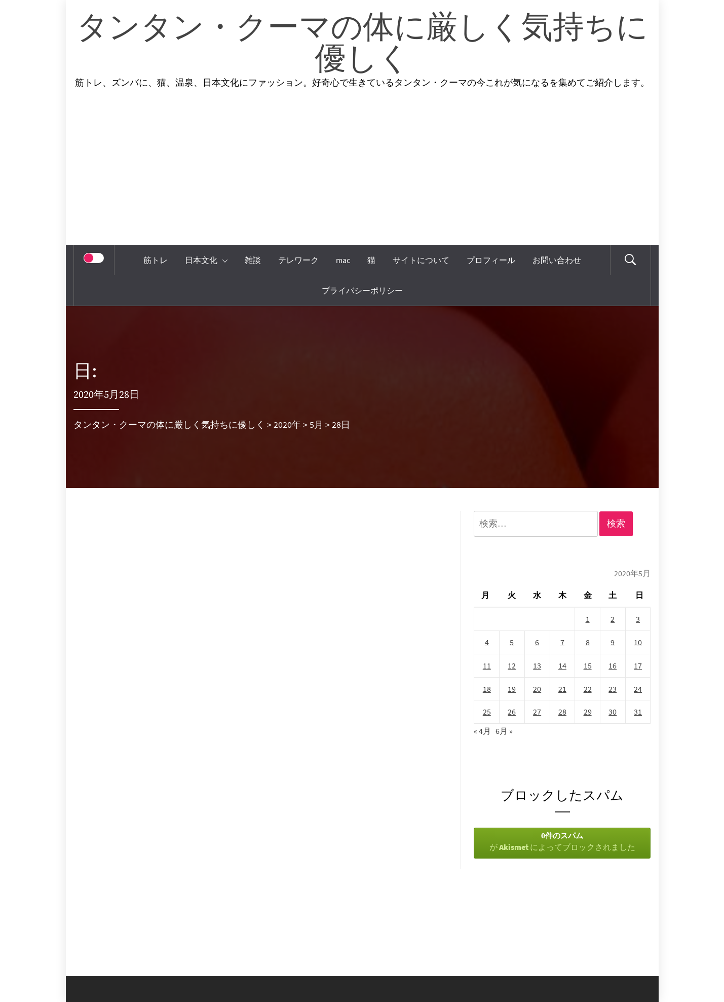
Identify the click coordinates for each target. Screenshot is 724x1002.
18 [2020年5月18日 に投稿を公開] (487, 689)
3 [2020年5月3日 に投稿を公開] (638, 619)
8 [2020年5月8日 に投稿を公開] (588, 642)
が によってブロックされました (562, 841)
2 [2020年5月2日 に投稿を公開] (613, 619)
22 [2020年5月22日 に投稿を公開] (588, 689)
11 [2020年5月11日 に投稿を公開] (487, 665)
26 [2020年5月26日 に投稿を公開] (512, 712)
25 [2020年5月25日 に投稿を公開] (487, 712)
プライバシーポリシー (362, 290)
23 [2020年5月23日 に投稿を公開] (612, 689)
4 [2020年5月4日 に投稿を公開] (487, 642)
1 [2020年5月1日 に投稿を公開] (588, 619)
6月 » (504, 731)
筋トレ (155, 260)
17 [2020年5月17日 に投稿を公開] (638, 665)
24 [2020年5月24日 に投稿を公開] (638, 689)
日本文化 (206, 260)
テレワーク (298, 260)
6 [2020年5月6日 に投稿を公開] (537, 642)
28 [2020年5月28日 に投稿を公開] (562, 712)
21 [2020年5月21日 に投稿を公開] (562, 689)
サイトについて (421, 260)
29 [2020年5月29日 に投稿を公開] (588, 712)
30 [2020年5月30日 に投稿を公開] (612, 712)
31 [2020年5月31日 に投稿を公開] (638, 712)
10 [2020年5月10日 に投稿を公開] (638, 642)
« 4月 (482, 731)
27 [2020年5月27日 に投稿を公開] (537, 712)
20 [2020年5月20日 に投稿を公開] (537, 689)
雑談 (253, 260)
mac (343, 260)
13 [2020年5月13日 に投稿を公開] (537, 665)
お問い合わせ (556, 260)
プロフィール (491, 260)
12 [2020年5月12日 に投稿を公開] (512, 665)
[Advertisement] (362, 169)
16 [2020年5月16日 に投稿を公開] (612, 665)
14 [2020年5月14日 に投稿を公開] (562, 665)
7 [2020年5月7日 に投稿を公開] (562, 642)
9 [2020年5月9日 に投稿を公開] (613, 642)
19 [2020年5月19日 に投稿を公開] (512, 689)
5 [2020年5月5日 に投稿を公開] (512, 642)
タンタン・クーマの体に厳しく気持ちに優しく (362, 44)
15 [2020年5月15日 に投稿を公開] (588, 665)
